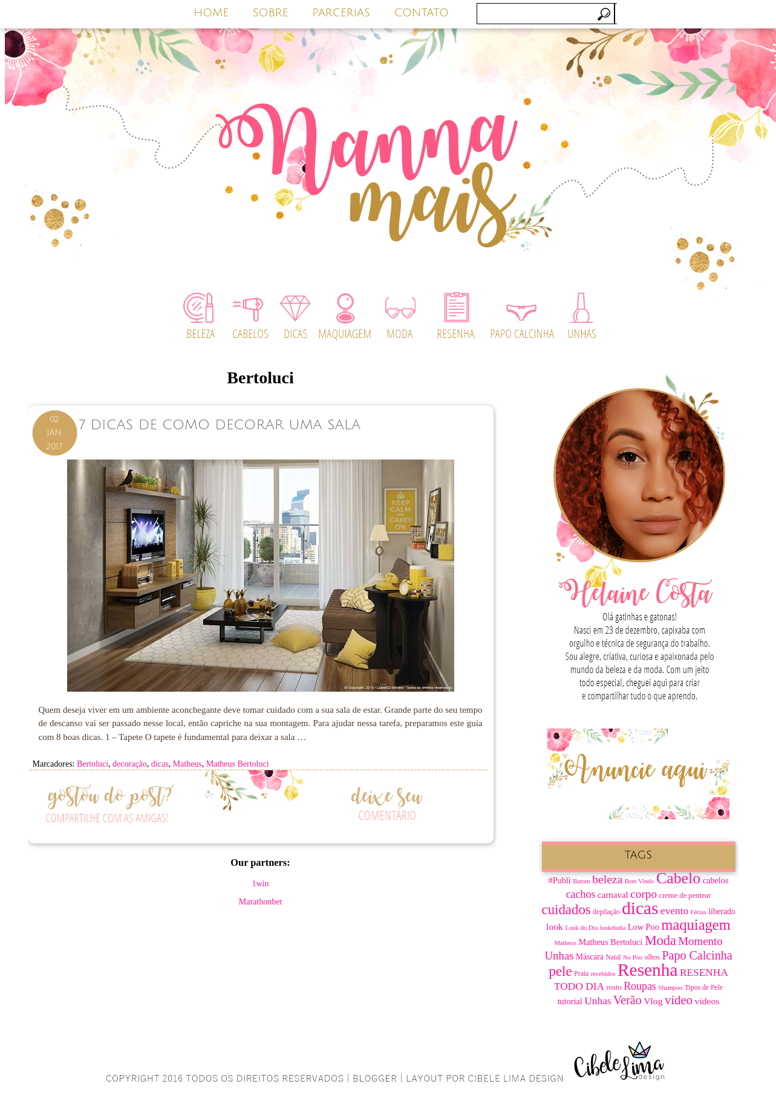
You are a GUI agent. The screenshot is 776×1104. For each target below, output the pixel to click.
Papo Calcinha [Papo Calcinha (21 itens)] (697, 955)
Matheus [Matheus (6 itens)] (565, 943)
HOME (211, 13)
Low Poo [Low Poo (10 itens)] (643, 927)
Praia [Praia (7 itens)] (581, 974)
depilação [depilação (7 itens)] (606, 912)
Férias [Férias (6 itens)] (698, 912)
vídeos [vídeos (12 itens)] (707, 1001)
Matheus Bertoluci (237, 763)
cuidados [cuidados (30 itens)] (566, 909)
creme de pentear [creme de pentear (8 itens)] (685, 895)
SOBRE (271, 13)
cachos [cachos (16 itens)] (581, 894)
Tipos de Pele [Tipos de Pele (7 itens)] (704, 988)
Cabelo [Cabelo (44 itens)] (678, 878)
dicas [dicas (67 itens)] (640, 908)
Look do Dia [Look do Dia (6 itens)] (581, 927)
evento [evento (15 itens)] (674, 911)
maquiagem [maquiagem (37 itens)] (696, 925)
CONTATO (421, 13)
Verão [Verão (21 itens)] (627, 1000)
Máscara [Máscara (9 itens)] (590, 956)
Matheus (187, 763)
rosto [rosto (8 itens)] (614, 987)
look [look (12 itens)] (554, 926)
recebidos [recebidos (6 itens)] (603, 973)
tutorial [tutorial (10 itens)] (570, 1001)
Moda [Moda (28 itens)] (660, 940)
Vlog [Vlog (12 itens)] (653, 1001)
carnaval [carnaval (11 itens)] (613, 895)
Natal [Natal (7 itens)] (613, 957)
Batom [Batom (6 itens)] (581, 881)
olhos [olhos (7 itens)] (652, 957)
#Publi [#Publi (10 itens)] (560, 880)
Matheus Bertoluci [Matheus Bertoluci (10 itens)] (611, 942)
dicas (160, 763)
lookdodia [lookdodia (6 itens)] (613, 927)
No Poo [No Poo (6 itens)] (632, 957)
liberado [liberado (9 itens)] (721, 911)
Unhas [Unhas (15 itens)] (597, 1001)
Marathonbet (260, 901)
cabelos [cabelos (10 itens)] (716, 880)
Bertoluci (92, 763)
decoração (129, 763)
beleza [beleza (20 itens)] (607, 879)
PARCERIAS (341, 13)
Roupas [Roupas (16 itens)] (640, 986)
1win (260, 883)
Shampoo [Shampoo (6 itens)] (670, 987)
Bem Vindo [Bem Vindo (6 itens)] (639, 881)
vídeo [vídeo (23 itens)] (679, 1000)
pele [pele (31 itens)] (560, 971)
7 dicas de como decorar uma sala (220, 424)
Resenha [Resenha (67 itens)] (647, 969)
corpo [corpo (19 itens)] (643, 894)
